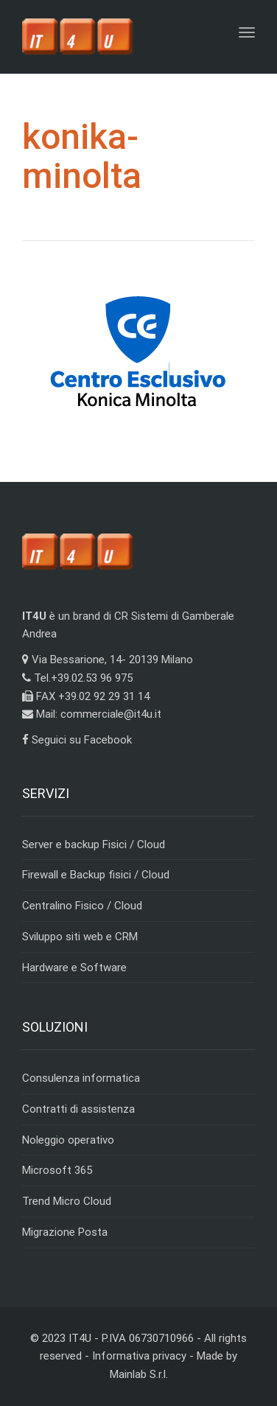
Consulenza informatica (81, 1078)
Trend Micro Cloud (66, 1201)
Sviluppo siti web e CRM (80, 936)
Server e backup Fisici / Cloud (93, 844)
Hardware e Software (74, 967)
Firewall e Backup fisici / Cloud (95, 874)
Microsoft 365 (57, 1170)
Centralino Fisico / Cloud (82, 905)
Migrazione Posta (65, 1232)
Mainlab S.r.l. (139, 1374)
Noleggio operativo (68, 1140)
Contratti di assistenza (78, 1109)
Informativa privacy (139, 1356)
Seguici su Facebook (77, 739)
